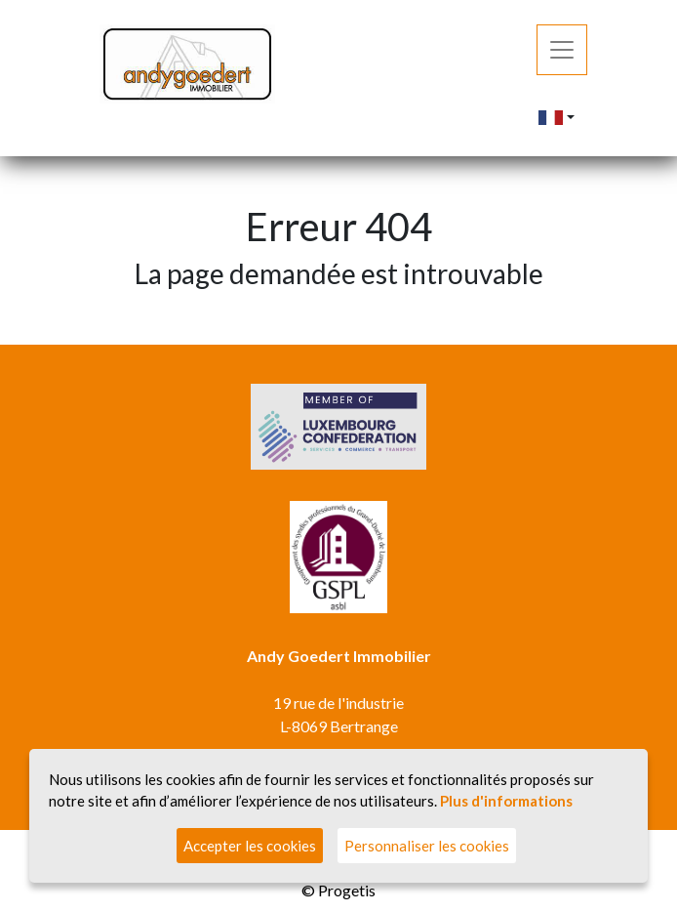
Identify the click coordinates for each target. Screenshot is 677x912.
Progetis (347, 890)
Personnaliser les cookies (426, 845)
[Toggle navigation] (562, 49)
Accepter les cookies (249, 845)
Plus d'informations (506, 800)
